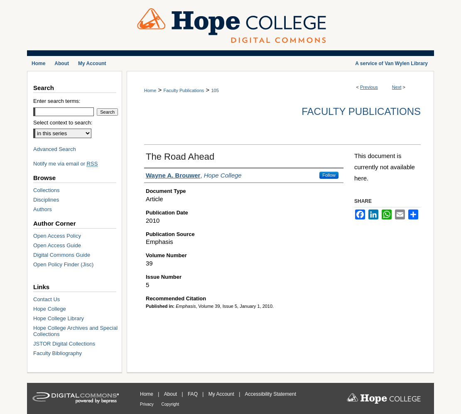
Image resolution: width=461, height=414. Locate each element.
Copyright (170, 404)
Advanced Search (54, 149)
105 (214, 90)
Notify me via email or (65, 164)
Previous (369, 87)
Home (150, 90)
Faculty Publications (183, 90)
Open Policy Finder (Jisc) (63, 264)
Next (397, 87)
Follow (329, 175)
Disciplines (46, 200)
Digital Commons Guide (61, 255)
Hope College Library (58, 318)
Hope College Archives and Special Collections (75, 331)
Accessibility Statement (270, 394)
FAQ (193, 394)
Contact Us (46, 299)
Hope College (49, 309)
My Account (221, 394)
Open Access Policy (57, 236)
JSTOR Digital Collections (64, 344)
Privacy (147, 404)
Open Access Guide (57, 245)
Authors (42, 209)
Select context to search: (62, 122)
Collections (46, 190)
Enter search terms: (56, 101)
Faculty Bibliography (57, 353)
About (171, 394)
